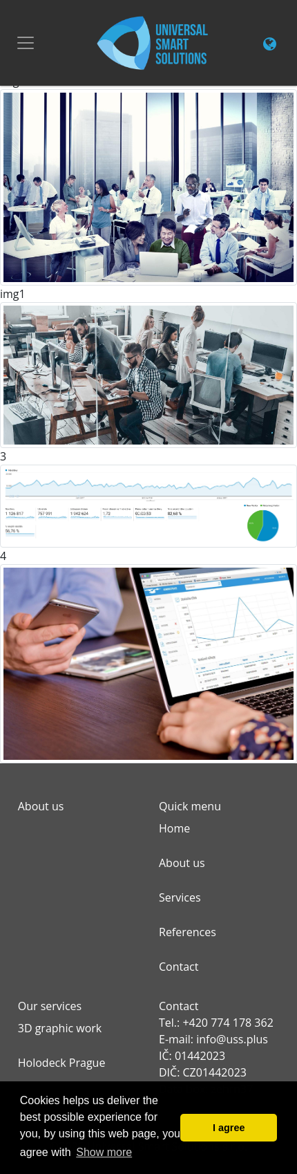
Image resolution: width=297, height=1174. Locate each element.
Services (180, 897)
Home (174, 828)
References (187, 932)
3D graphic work (60, 1028)
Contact (178, 966)
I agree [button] (229, 1127)
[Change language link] (269, 45)
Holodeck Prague (62, 1062)
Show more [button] (104, 1152)
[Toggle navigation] (25, 43)
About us (182, 862)
